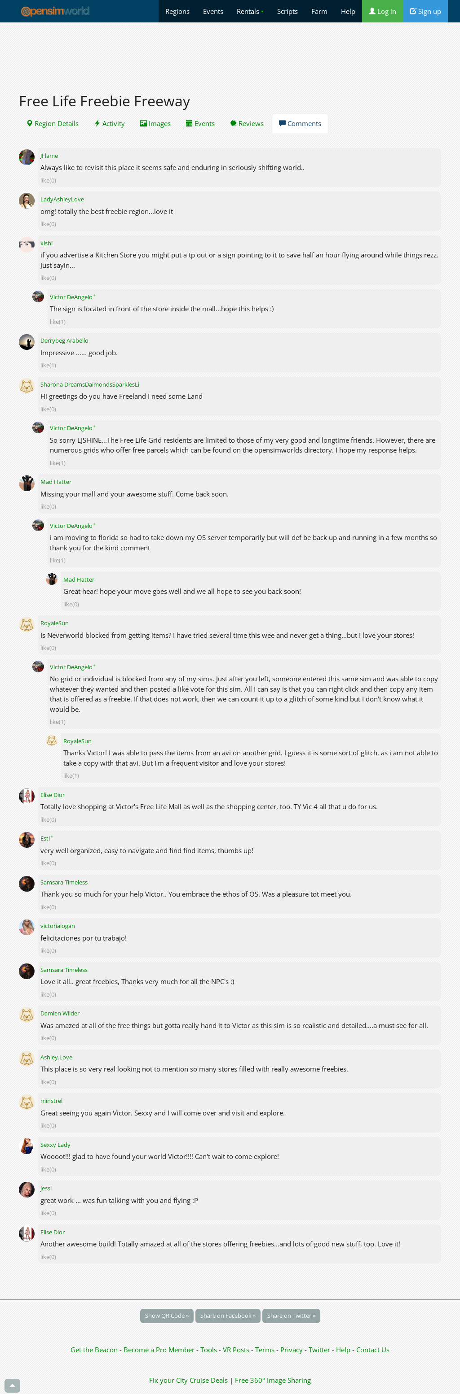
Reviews (247, 123)
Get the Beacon (94, 1349)
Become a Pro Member (160, 1349)
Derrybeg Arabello (64, 340)
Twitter (319, 1349)
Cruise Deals (209, 1380)
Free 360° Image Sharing (273, 1380)
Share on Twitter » (291, 1315)
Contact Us (372, 1349)
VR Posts (237, 1349)
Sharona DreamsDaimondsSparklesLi (89, 384)
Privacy (291, 1349)
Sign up (425, 11)
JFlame (49, 156)
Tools (209, 1349)
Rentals (250, 11)
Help (348, 11)
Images (155, 123)
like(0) (48, 180)
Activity (109, 123)
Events (213, 11)
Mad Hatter (55, 482)
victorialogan (57, 926)
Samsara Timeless (64, 882)
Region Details (52, 123)
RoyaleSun (54, 623)
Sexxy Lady (55, 1145)
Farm (319, 11)
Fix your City (168, 1380)
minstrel (51, 1101)
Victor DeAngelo (73, 297)
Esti (46, 838)
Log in (382, 11)
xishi (46, 243)
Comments (300, 123)
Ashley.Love (56, 1057)
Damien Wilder (60, 1013)
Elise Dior (52, 795)
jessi (46, 1188)
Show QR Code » (167, 1315)
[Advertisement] (230, 52)
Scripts (287, 11)
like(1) (58, 322)
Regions (177, 11)
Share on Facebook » (228, 1315)
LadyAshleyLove (62, 199)
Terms (265, 1349)
